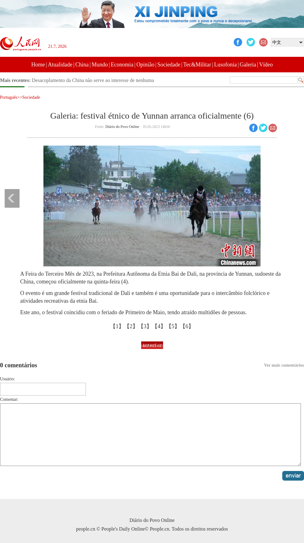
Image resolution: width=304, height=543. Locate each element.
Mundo (100, 64)
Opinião (145, 64)
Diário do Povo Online (122, 126)
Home (38, 64)
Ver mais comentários (284, 365)
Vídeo (266, 64)
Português (8, 97)
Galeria (248, 64)
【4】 (159, 326)
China (82, 64)
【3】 (145, 326)
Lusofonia (225, 64)
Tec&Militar (197, 64)
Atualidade (60, 64)
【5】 (173, 326)
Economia (122, 64)
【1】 (117, 326)
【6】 (187, 326)
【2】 (131, 326)
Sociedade (168, 64)
